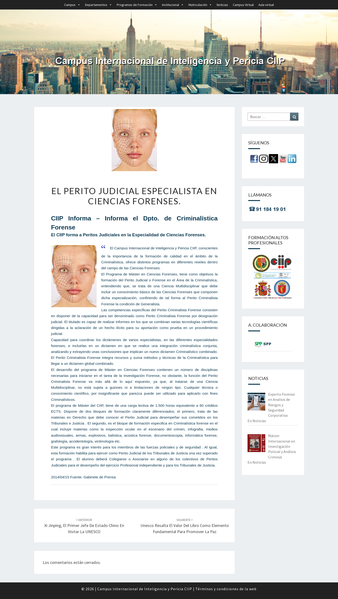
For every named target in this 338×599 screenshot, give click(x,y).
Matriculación (200, 5)
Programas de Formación (137, 5)
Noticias (222, 5)
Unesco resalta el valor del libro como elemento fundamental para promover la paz (184, 526)
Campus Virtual (243, 5)
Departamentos (98, 5)
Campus (72, 5)
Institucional (173, 5)
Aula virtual (266, 5)
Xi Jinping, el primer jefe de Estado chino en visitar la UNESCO (84, 526)
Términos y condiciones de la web (226, 588)
